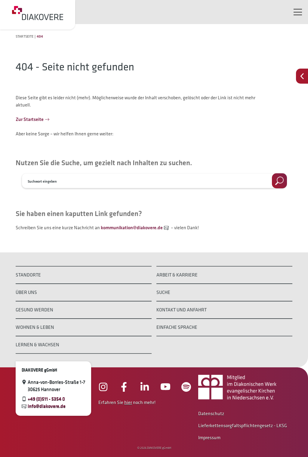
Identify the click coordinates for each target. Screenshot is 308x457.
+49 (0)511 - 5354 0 (46, 398)
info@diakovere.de (47, 406)
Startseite (24, 36)
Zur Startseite (30, 119)
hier (128, 402)
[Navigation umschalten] (298, 12)
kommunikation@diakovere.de (132, 227)
